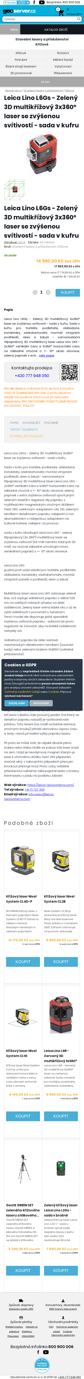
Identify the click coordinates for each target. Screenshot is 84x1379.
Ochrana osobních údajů (22, 692)
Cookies (54, 692)
